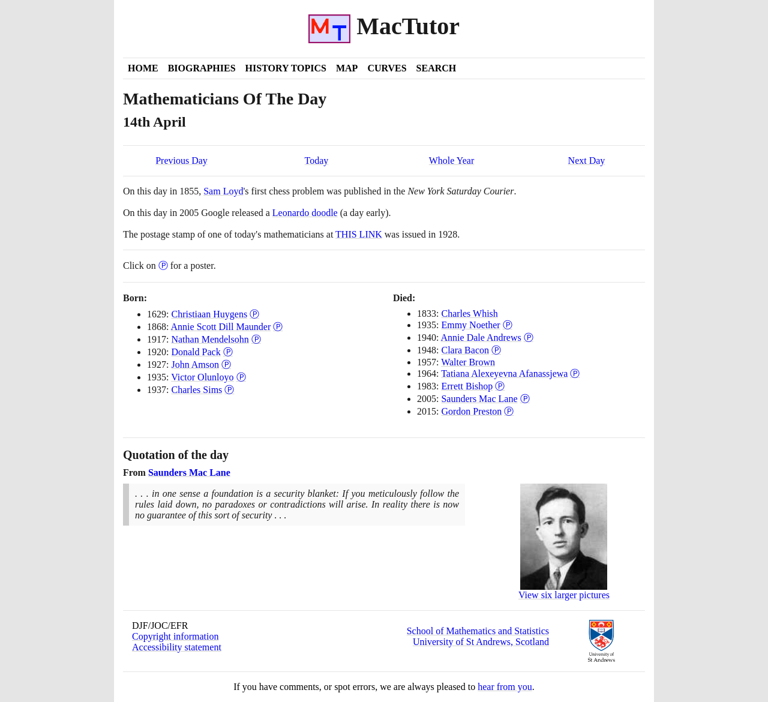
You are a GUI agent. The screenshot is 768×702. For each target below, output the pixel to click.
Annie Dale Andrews (481, 337)
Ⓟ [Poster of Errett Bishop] (500, 386)
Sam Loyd (223, 191)
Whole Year (452, 160)
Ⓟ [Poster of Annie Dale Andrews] (528, 337)
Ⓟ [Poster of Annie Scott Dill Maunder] (278, 327)
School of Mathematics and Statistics (478, 631)
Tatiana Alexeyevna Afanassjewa (504, 373)
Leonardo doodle (305, 213)
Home (143, 68)
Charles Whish (469, 313)
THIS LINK (358, 234)
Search (436, 68)
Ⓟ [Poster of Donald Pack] (228, 352)
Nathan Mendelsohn (209, 339)
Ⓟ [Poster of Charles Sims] (229, 390)
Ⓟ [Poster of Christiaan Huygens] (254, 314)
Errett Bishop (467, 386)
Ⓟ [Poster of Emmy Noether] (507, 325)
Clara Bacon (465, 350)
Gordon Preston (471, 411)
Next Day (586, 160)
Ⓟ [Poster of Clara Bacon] (496, 350)
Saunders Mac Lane (479, 399)
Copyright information (175, 636)
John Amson (195, 364)
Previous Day (181, 160)
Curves (386, 68)
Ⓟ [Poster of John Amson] (226, 364)
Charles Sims (196, 390)
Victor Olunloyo (202, 377)
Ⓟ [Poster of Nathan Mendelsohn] (256, 339)
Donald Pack (195, 352)
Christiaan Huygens (209, 314)
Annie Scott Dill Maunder (221, 327)
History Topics (285, 68)
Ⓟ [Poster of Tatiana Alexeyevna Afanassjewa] (575, 373)
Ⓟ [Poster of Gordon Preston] (509, 411)
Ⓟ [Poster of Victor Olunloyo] (241, 377)
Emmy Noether (470, 325)
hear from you (505, 687)
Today (317, 160)
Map (347, 68)
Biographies (202, 68)
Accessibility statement (176, 647)
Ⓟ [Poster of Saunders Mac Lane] (525, 399)
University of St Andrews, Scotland (481, 642)
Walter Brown (468, 362)
